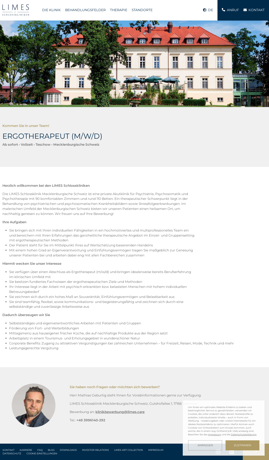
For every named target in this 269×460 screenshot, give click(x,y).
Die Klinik (51, 10)
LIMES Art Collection (128, 450)
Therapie (118, 10)
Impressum (155, 450)
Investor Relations (95, 450)
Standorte (142, 10)
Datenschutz (12, 453)
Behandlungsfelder (85, 10)
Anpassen (205, 445)
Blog (51, 450)
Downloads (68, 450)
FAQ (40, 450)
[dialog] (224, 428)
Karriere (26, 450)
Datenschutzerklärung (243, 434)
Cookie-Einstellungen (41, 453)
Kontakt (8, 450)
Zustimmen (242, 445)
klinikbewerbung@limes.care (120, 412)
